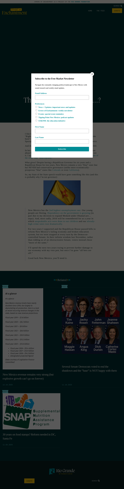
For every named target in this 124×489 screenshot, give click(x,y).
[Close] (92, 74)
